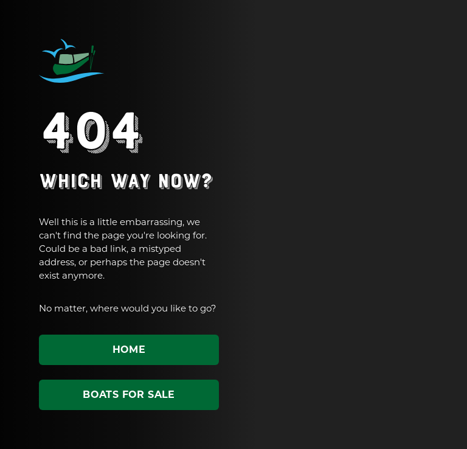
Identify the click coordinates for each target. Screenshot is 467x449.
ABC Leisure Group (72, 61)
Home (129, 349)
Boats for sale (129, 394)
